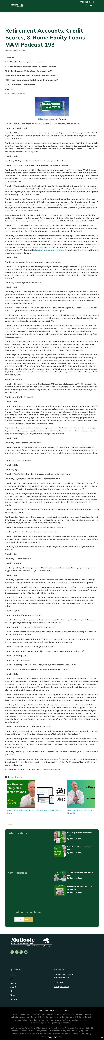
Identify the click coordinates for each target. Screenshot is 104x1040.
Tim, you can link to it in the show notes (47, 250)
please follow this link (52, 769)
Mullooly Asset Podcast (46, 119)
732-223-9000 (58, 982)
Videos (12, 995)
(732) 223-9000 (87, 2)
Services (13, 975)
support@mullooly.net (61, 987)
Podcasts (22, 50)
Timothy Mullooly (12, 50)
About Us (13, 987)
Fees (12, 979)
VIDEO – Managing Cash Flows (15, 94)
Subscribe (28, 919)
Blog (11, 991)
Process (13, 983)
